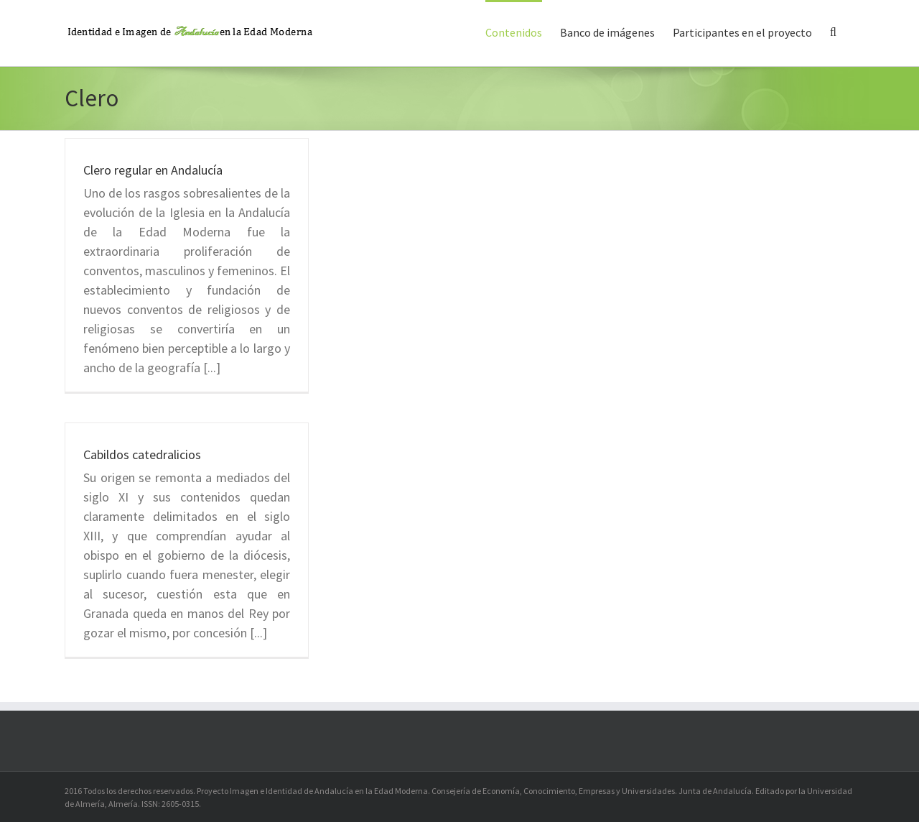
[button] (833, 31)
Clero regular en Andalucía (153, 170)
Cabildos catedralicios (142, 454)
